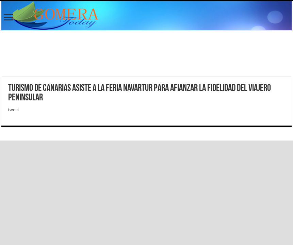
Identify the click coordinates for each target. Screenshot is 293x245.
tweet (13, 109)
